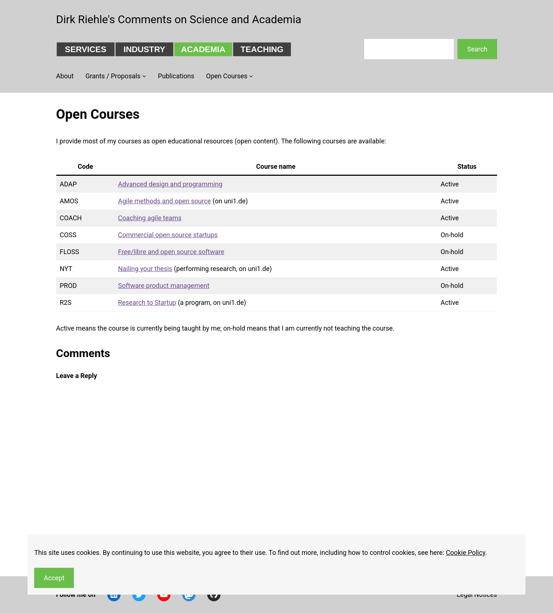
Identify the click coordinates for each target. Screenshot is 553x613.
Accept (54, 578)
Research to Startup (147, 302)
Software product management (163, 285)
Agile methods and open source (164, 201)
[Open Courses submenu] (251, 76)
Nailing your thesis (145, 268)
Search (477, 49)
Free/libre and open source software (171, 252)
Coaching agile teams (150, 218)
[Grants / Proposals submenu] (144, 76)
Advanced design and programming (170, 184)
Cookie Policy (465, 552)
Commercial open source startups (168, 235)
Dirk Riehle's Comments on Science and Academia (179, 19)
